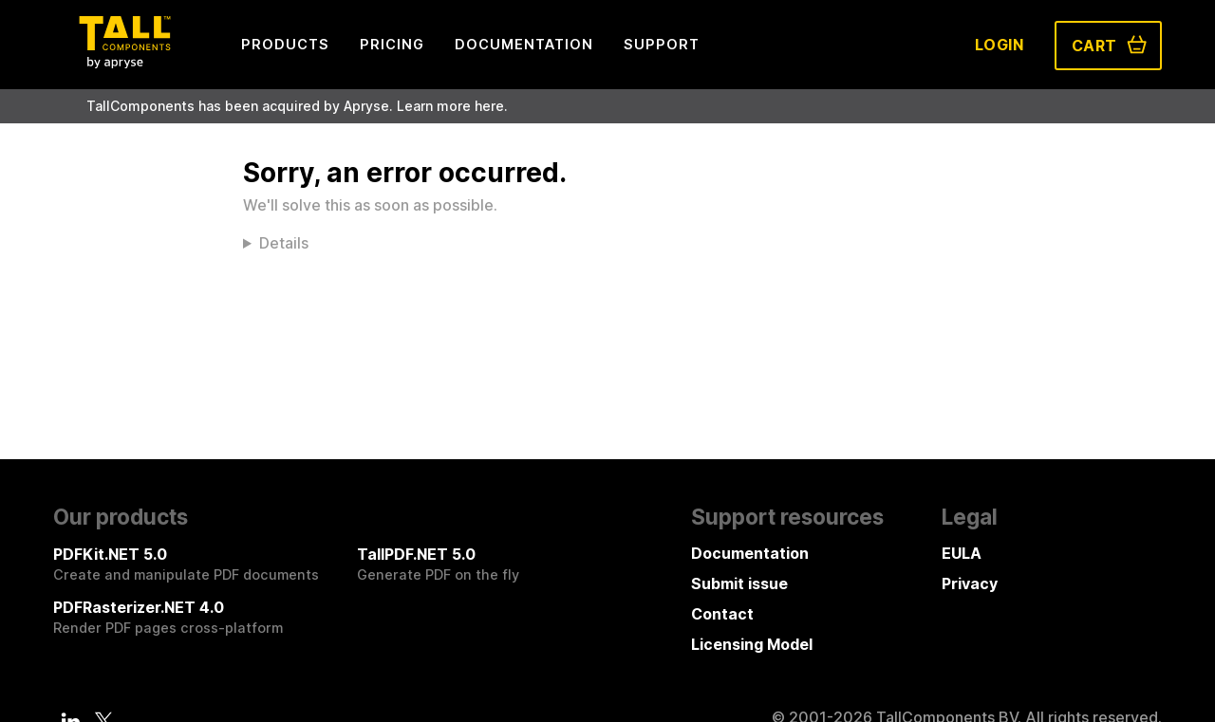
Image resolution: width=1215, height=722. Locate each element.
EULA (961, 553)
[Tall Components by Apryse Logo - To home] (124, 62)
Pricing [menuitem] (392, 44)
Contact (722, 613)
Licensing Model (752, 644)
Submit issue (739, 583)
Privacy (970, 583)
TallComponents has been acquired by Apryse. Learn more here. (297, 106)
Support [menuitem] (662, 44)
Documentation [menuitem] (524, 44)
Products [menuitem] (285, 44)
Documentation (750, 553)
